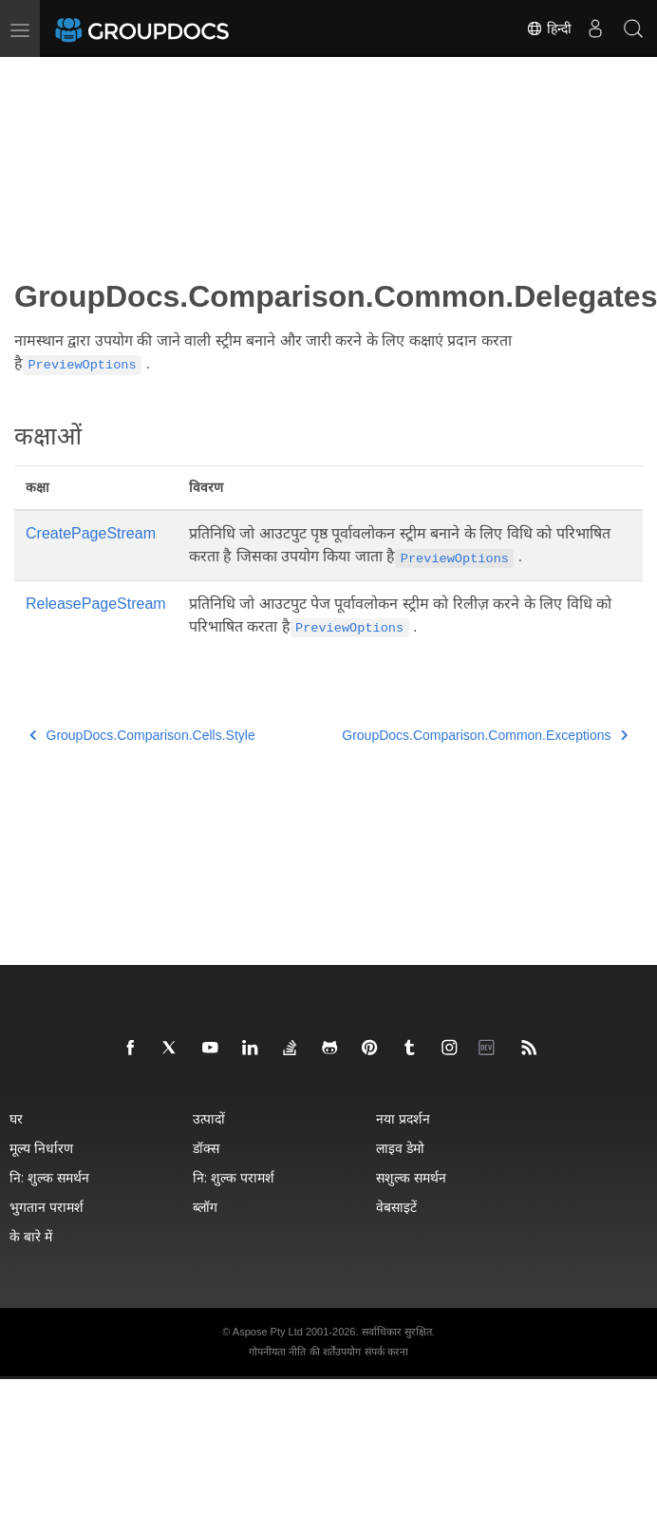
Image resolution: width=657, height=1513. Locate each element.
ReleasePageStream (96, 604)
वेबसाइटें (396, 1207)
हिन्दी (549, 28)
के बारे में (30, 1236)
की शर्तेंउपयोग (335, 1351)
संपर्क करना (386, 1351)
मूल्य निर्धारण (41, 1148)
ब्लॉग (205, 1207)
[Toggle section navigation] (30, 73)
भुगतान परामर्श (46, 1207)
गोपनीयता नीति (277, 1351)
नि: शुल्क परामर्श (233, 1177)
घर (16, 1118)
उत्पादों (209, 1118)
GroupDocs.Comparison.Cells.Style (142, 735)
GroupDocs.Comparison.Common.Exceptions (485, 735)
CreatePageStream (91, 533)
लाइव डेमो (400, 1148)
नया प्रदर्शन (403, 1118)
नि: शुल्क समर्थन (49, 1177)
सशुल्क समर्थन (411, 1177)
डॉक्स (206, 1148)
